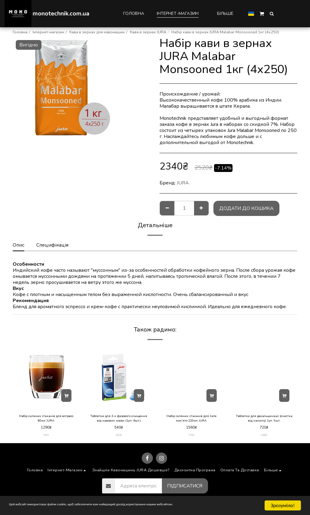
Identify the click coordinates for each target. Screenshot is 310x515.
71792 (191, 437)
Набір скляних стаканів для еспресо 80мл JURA (46, 419)
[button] (261, 13)
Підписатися (184, 488)
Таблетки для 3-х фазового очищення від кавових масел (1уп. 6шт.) (118, 420)
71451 (46, 437)
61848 (264, 437)
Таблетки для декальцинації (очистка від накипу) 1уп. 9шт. (264, 419)
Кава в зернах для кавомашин (97, 32)
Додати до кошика (246, 208)
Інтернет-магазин (48, 32)
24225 (119, 437)
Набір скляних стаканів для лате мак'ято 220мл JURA (191, 419)
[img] (46, 376)
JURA (183, 183)
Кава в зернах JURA (148, 32)
